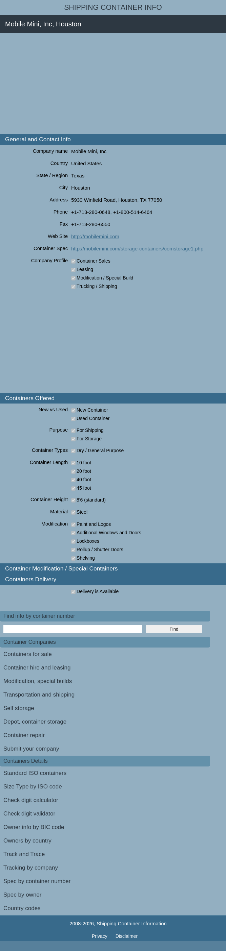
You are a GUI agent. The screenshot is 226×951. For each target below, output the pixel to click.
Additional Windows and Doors (109, 532)
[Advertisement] (113, 83)
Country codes (22, 908)
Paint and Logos (94, 524)
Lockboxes (88, 541)
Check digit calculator (30, 800)
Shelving (86, 558)
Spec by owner (22, 895)
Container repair (24, 735)
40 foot (84, 479)
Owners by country (27, 840)
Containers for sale (27, 654)
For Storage (89, 438)
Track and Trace (24, 854)
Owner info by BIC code (33, 827)
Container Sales (93, 261)
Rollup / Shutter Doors (100, 549)
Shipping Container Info (113, 7)
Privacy (100, 936)
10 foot (84, 462)
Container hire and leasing (36, 667)
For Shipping (90, 430)
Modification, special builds (37, 681)
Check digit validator (29, 813)
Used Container (93, 418)
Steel (82, 512)
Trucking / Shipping (97, 286)
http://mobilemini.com (95, 236)
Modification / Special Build (105, 278)
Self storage (18, 708)
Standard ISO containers (34, 773)
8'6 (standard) (91, 500)
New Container (92, 410)
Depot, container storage (34, 721)
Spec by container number (36, 881)
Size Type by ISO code (32, 786)
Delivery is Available (98, 591)
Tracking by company (30, 867)
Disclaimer (127, 936)
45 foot (84, 488)
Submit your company (31, 749)
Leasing (85, 269)
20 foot (84, 471)
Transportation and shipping (39, 694)
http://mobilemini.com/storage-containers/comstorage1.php (137, 248)
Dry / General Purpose (100, 450)
